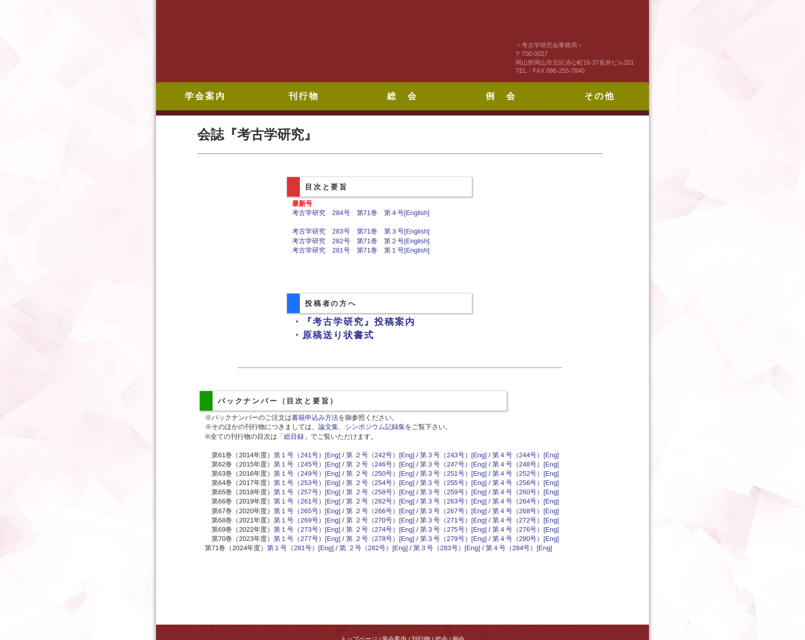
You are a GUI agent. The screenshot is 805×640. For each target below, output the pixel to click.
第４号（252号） (518, 473)
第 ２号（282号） (365, 548)
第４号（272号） (518, 520)
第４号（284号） (511, 548)
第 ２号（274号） (372, 529)
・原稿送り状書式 (333, 335)
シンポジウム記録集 (375, 427)
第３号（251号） (445, 473)
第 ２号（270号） (372, 520)
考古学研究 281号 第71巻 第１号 (348, 250)
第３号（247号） (445, 464)
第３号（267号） (445, 511)
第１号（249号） (299, 473)
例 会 (501, 96)
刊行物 (304, 96)
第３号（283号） (439, 548)
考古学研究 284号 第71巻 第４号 (348, 213)
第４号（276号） (518, 529)
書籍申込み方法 (315, 417)
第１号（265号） (299, 511)
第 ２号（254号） (372, 483)
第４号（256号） (518, 483)
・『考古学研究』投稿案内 (353, 322)
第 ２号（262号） (372, 501)
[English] (417, 213)
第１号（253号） (299, 483)
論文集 (328, 427)
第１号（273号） (299, 529)
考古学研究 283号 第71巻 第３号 (348, 231)
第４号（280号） (518, 538)
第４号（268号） (518, 511)
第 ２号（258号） (372, 492)
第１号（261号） (299, 501)
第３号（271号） (445, 520)
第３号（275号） (445, 529)
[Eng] (332, 455)
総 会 (402, 96)
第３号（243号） (445, 455)
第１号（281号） (292, 548)
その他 (599, 96)
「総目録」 (294, 436)
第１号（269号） (299, 520)
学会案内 (205, 96)
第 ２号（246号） (372, 464)
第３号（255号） (445, 483)
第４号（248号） (518, 464)
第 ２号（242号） (372, 455)
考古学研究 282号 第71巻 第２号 (348, 241)
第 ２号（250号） (372, 473)
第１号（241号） (299, 455)
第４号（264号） (518, 501)
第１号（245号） (299, 464)
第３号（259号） (445, 492)
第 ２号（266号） (372, 511)
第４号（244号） (518, 455)
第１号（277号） (299, 538)
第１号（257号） (299, 492)
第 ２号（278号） (372, 538)
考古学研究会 (297, 41)
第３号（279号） (445, 538)
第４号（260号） (518, 492)
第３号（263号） (445, 501)
